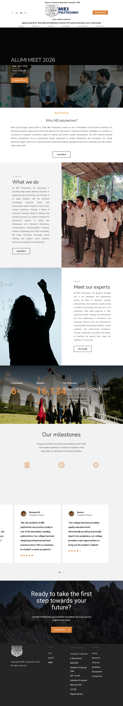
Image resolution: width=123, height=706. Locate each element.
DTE (50, 653)
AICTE (51, 658)
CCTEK (73, 689)
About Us (96, 658)
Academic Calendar (79, 654)
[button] (61, 625)
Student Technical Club (78, 669)
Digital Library (76, 694)
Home (94, 653)
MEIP (50, 662)
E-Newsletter (76, 658)
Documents (97, 672)
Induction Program (78, 680)
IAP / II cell (75, 676)
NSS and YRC (76, 685)
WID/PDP (74, 663)
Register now (20, 84)
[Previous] (3, 68)
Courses (96, 662)
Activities (96, 667)
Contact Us (97, 676)
